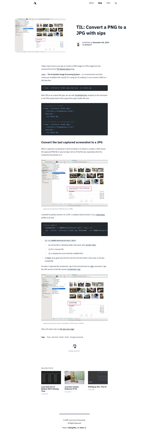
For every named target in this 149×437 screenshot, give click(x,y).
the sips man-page (66, 329)
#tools (67, 337)
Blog (100, 3)
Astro (82, 428)
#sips (49, 337)
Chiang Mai (72, 428)
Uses (108, 3)
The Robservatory (63, 69)
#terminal (55, 337)
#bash (61, 337)
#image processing (76, 337)
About (91, 3)
